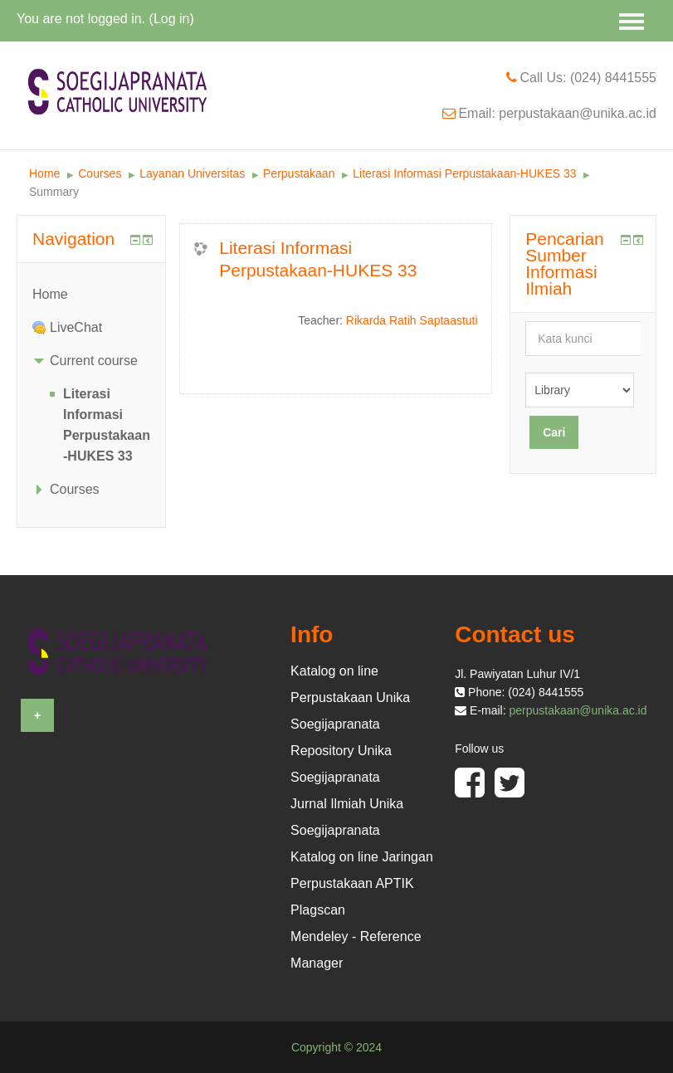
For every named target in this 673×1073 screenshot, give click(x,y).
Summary (54, 191)
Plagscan (317, 910)
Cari (554, 432)
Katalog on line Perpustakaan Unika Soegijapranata (350, 697)
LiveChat (76, 327)
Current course (94, 361)
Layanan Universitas (192, 173)
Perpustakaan (298, 173)
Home (44, 173)
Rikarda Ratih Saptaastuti (412, 320)
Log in (172, 19)
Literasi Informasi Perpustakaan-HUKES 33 (464, 173)
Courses (99, 173)
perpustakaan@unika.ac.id (578, 710)
